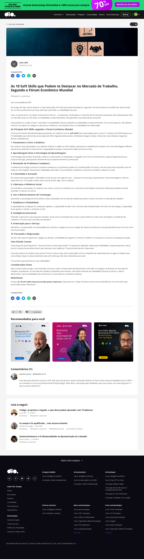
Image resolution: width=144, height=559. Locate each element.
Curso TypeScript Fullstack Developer (87, 521)
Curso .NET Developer (82, 513)
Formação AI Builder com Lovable (117, 498)
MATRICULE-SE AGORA (128, 4)
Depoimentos (12, 510)
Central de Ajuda (13, 520)
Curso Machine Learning (51, 513)
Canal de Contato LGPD (16, 532)
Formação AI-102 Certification (116, 494)
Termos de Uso (13, 524)
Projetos (81, 14)
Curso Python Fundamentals (84, 517)
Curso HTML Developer (114, 509)
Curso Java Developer (82, 509)
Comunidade (92, 14)
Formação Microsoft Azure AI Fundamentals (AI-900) (116, 489)
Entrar (125, 14)
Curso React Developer (113, 525)
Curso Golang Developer (83, 529)
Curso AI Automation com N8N (85, 480)
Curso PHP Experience (82, 525)
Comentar (37, 312)
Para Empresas (112, 14)
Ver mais (77, 533)
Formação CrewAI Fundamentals (54, 480)
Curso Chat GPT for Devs (114, 480)
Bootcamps (71, 14)
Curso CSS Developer (113, 513)
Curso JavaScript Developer (115, 517)
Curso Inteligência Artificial (51, 476)
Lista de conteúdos (15, 24)
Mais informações (72, 460)
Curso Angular (110, 521)
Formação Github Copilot (114, 484)
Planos (102, 14)
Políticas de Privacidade (15, 528)
